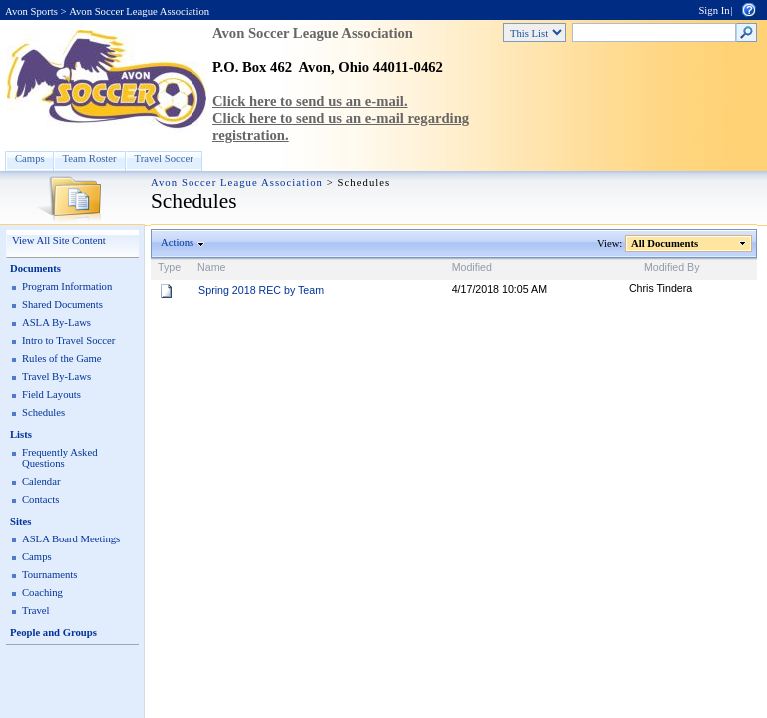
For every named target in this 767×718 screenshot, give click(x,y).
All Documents (665, 243)
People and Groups (53, 632)
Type (169, 267)
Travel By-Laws (56, 376)
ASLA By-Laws (56, 322)
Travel (35, 610)
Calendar (41, 481)
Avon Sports (31, 11)
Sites (20, 521)
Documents (35, 268)
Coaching (42, 592)
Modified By (672, 267)
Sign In (713, 10)
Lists (21, 434)
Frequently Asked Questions (59, 458)
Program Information (67, 286)
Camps (30, 158)
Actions (177, 242)
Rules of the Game (62, 358)
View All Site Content (59, 240)
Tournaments (49, 574)
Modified (472, 267)
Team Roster (90, 158)
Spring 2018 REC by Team (261, 290)
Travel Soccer (164, 158)
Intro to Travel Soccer (68, 340)
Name (211, 267)
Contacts (40, 499)
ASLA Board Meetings (71, 539)
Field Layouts (51, 394)
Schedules (43, 412)
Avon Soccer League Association (139, 11)
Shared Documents (62, 304)
